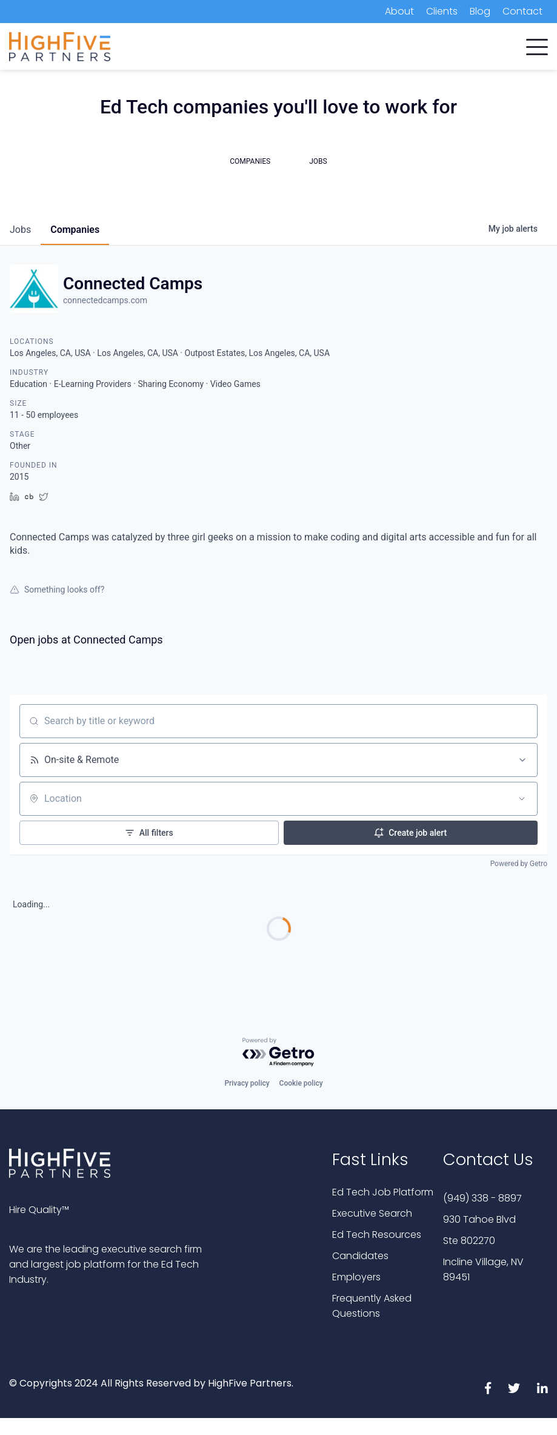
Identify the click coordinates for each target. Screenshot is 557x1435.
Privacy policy (246, 1083)
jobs (20, 229)
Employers (356, 1277)
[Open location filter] (522, 798)
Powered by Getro (518, 863)
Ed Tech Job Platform (382, 1192)
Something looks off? (57, 589)
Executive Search (372, 1213)
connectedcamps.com (105, 300)
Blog (480, 11)
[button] (537, 44)
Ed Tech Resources (376, 1235)
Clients (442, 11)
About (399, 11)
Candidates (360, 1256)
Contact (522, 11)
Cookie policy (301, 1083)
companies (74, 229)
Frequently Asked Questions (372, 1305)
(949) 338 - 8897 (482, 1198)
